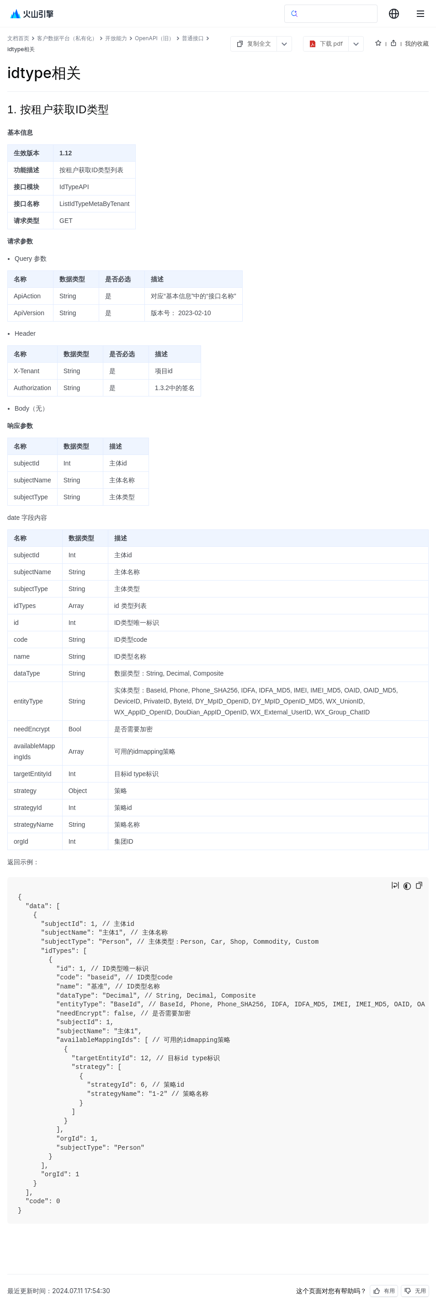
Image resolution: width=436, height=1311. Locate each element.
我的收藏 (417, 43)
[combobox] (394, 13)
